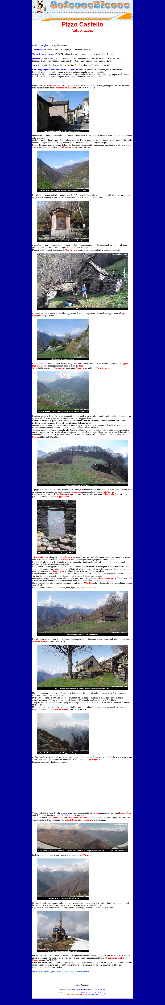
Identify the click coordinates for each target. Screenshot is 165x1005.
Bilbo (96, 994)
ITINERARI (82, 989)
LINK (88, 989)
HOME (63, 989)
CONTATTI (94, 989)
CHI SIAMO (74, 989)
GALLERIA (101, 989)
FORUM (68, 989)
